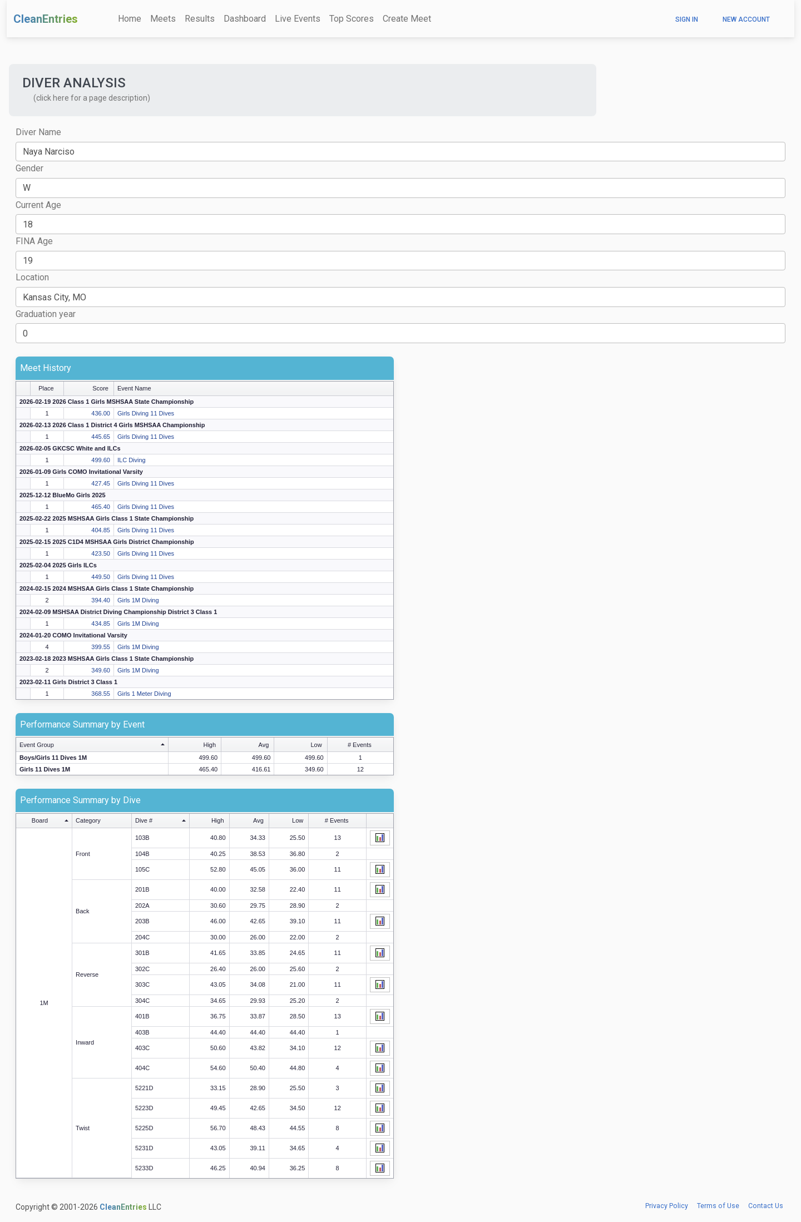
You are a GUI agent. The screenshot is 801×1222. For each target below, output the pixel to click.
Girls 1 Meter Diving (144, 693)
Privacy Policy (666, 1206)
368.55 (100, 693)
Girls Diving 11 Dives (145, 413)
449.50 (100, 576)
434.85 (100, 623)
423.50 (100, 553)
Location (32, 277)
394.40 (100, 600)
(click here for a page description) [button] (91, 97)
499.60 (100, 460)
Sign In (686, 19)
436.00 (100, 413)
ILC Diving (131, 460)
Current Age (38, 205)
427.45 (100, 483)
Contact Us (765, 1206)
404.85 (100, 530)
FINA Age (34, 241)
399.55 (100, 647)
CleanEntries (45, 19)
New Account (746, 19)
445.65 (100, 436)
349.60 (100, 670)
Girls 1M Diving (138, 600)
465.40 (100, 506)
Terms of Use (718, 1206)
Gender (29, 168)
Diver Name (38, 132)
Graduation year (46, 314)
